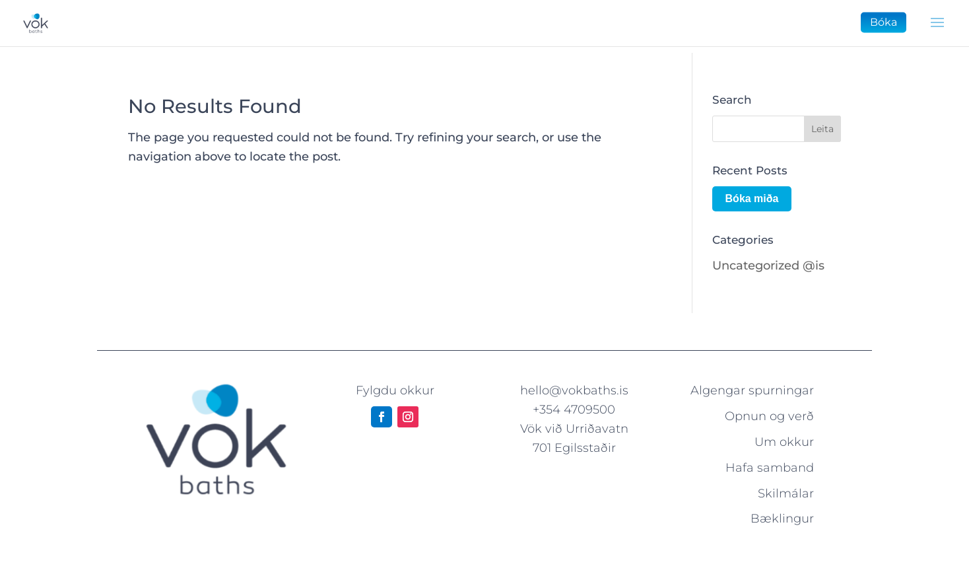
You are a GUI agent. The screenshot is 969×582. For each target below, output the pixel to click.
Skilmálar (786, 493)
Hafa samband (769, 467)
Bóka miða (752, 198)
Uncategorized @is (768, 265)
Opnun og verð (769, 416)
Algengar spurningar (752, 390)
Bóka (883, 22)
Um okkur (784, 442)
